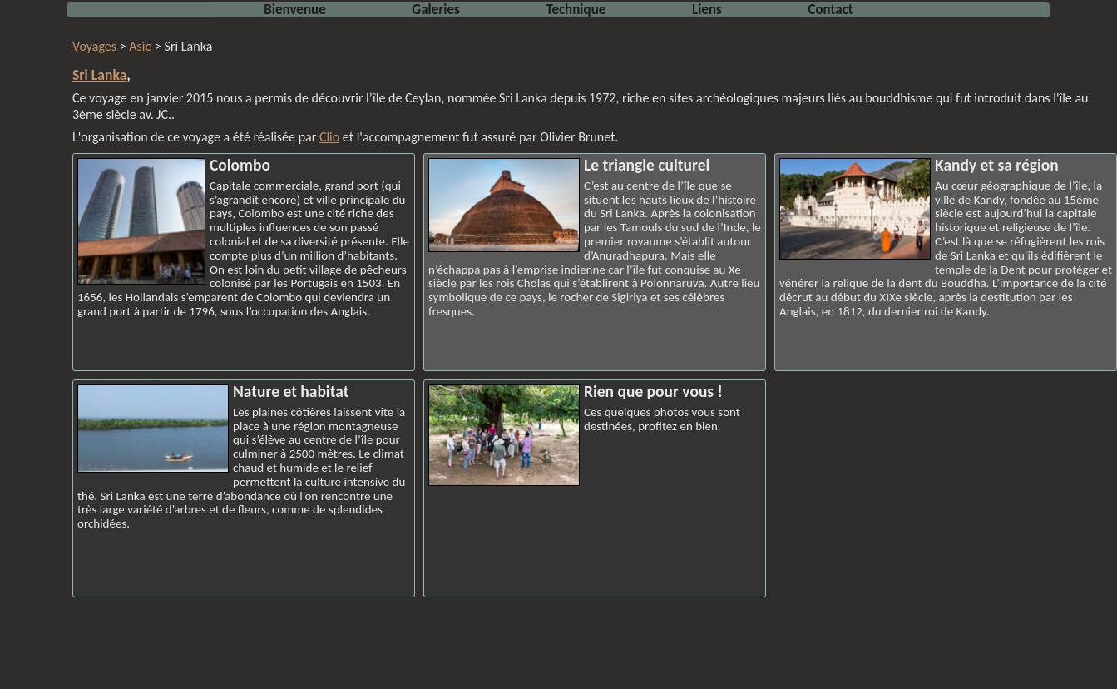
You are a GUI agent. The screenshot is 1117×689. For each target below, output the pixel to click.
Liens (707, 9)
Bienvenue (294, 9)
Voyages (94, 46)
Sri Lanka (99, 75)
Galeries (436, 9)
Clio (329, 137)
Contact (830, 9)
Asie (140, 46)
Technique (576, 9)
